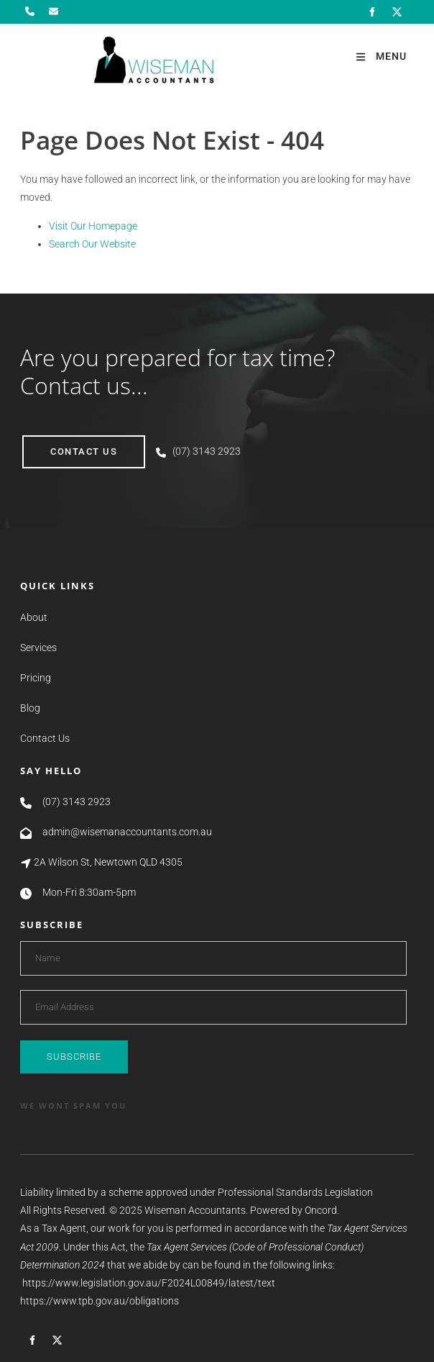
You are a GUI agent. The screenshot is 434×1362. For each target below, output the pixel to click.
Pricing (35, 678)
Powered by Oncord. (294, 1210)
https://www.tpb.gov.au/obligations (99, 1301)
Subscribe (74, 1056)
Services (38, 647)
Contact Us (45, 738)
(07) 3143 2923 (206, 451)
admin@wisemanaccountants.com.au (127, 831)
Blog (30, 708)
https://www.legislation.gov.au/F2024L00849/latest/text (148, 1283)
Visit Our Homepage (93, 226)
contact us (55, 444)
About (33, 617)
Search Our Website (92, 244)
